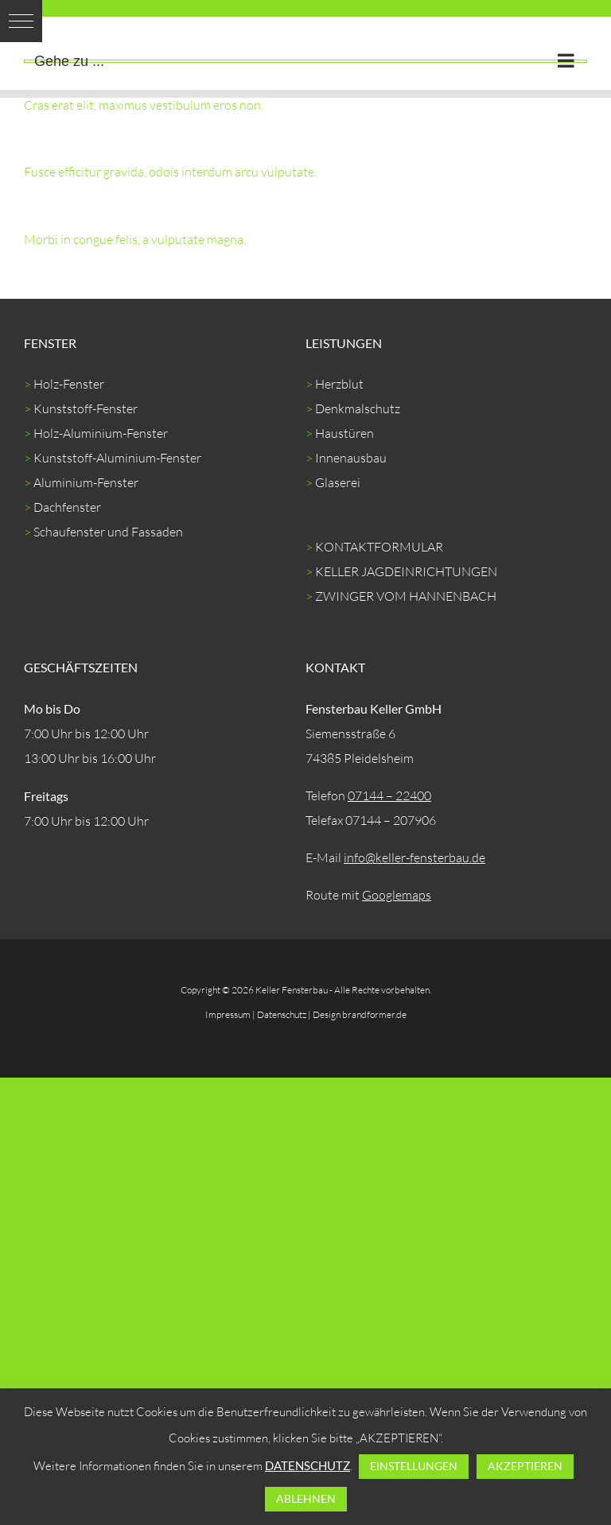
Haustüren (344, 433)
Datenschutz (281, 1014)
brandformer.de (374, 1014)
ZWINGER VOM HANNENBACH (405, 596)
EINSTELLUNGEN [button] (413, 1466)
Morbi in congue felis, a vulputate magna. (135, 239)
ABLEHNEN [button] (306, 1498)
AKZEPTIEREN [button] (525, 1466)
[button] (21, 21)
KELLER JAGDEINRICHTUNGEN (406, 571)
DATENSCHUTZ (307, 1465)
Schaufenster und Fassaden (108, 532)
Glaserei (337, 482)
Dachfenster (67, 507)
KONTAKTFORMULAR (379, 547)
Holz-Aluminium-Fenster (100, 433)
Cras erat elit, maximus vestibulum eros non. (143, 105)
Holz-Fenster (68, 384)
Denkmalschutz (357, 408)
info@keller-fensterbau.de (414, 857)
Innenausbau (351, 458)
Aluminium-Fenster (85, 482)
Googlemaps (396, 895)
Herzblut (339, 384)
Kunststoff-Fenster (85, 408)
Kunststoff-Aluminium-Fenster (117, 458)
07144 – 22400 (389, 795)
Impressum (228, 1014)
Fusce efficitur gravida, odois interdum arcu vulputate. (170, 172)
